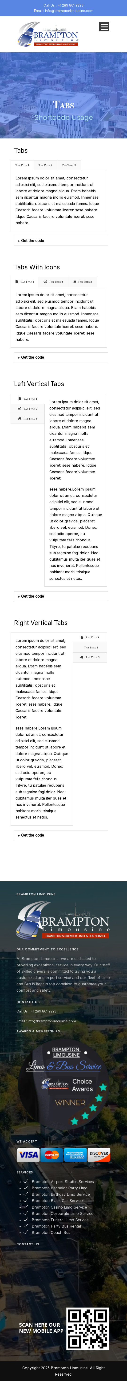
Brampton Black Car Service (57, 1200)
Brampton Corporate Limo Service (62, 1213)
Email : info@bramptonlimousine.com (63, 10)
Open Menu (104, 26)
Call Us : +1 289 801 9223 (63, 5)
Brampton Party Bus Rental (56, 1226)
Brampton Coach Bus (51, 1232)
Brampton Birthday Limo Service (61, 1194)
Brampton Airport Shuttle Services (63, 1181)
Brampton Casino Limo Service (59, 1207)
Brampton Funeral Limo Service (60, 1219)
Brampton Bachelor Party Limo (59, 1188)
